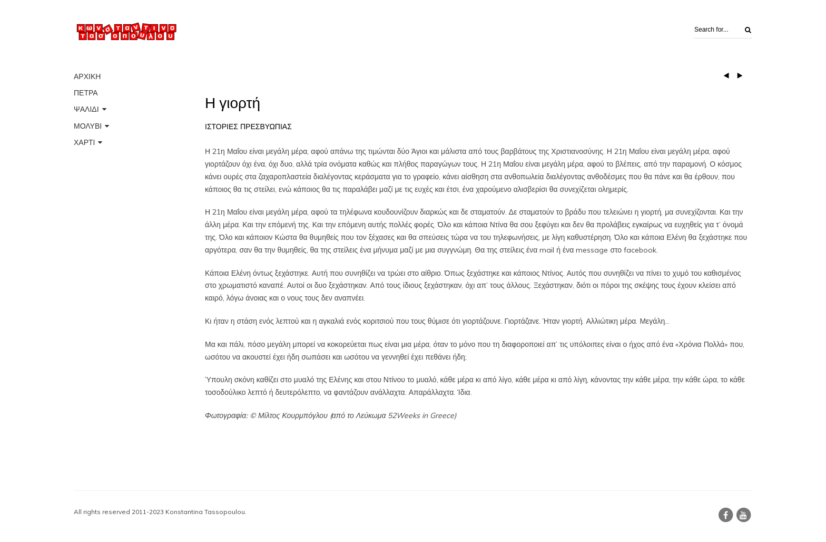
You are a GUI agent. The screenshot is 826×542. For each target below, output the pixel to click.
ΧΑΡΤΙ (84, 142)
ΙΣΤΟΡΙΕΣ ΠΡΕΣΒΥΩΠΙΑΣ (248, 126)
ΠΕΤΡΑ (86, 93)
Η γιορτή (232, 103)
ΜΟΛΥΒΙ (88, 126)
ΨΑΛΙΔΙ (86, 109)
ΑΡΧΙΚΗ (87, 76)
